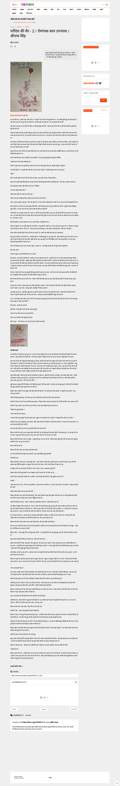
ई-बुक (21, 13)
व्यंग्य (58, 9)
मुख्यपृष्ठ (44, 709)
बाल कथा (19, 27)
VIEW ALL (104, 110)
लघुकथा (22, 9)
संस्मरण (71, 9)
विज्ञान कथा (29, 13)
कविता (38, 9)
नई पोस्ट (14, 709)
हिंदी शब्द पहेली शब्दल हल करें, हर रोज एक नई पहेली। (25, 22)
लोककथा (86, 9)
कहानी (101, 9)
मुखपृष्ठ (50, 777)
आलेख (45, 9)
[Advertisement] (96, 29)
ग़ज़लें (52, 9)
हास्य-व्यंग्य (30, 9)
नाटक (64, 9)
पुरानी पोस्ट (74, 709)
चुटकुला (14, 13)
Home (12, 27)
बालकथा (14, 9)
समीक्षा (94, 9)
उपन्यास (79, 9)
